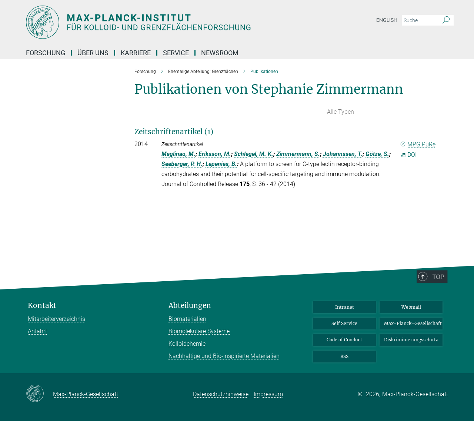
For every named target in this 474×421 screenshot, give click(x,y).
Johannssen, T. (343, 154)
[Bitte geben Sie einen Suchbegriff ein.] (419, 20)
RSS (344, 356)
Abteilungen (189, 305)
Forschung (45, 53)
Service (176, 53)
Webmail (411, 307)
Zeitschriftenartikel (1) (173, 131)
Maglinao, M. (178, 154)
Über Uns (93, 53)
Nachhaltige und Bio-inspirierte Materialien (224, 355)
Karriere (136, 53)
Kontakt (42, 305)
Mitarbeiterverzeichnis (56, 318)
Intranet (344, 307)
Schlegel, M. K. (253, 154)
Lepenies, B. (221, 164)
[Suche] (446, 20)
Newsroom (219, 53)
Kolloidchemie (187, 343)
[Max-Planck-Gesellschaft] (39, 394)
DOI (409, 154)
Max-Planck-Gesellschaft (413, 323)
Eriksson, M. (214, 154)
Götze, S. (377, 154)
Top (441, 293)
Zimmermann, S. (298, 154)
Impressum (268, 394)
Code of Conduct (344, 339)
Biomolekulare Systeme (199, 331)
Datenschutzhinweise (220, 394)
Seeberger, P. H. (182, 164)
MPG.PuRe (418, 144)
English (386, 20)
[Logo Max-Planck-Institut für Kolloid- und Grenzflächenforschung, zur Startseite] (165, 22)
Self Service (344, 323)
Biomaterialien (187, 318)
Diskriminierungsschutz (411, 339)
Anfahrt (37, 331)
